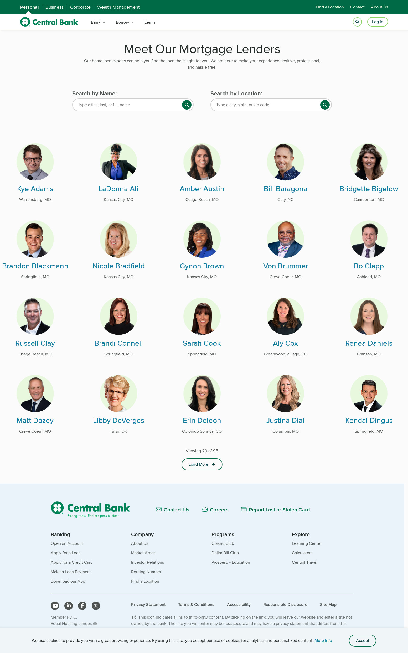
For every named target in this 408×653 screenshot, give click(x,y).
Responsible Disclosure (285, 605)
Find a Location (330, 7)
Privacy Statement (148, 605)
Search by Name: (94, 93)
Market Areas (143, 553)
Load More (198, 464)
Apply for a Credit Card (72, 562)
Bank (95, 22)
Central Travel (304, 562)
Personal (29, 7)
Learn (149, 22)
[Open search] (357, 22)
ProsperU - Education (230, 562)
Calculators (302, 553)
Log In (377, 22)
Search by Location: (236, 93)
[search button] (186, 105)
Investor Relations (147, 562)
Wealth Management (118, 7)
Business (54, 7)
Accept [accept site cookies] (362, 641)
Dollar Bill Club (225, 553)
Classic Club (222, 543)
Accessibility (239, 605)
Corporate (80, 7)
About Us (379, 7)
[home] (49, 22)
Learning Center (307, 543)
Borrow (122, 22)
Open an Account (67, 543)
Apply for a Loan (66, 553)
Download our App (68, 581)
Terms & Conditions (196, 605)
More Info (323, 641)
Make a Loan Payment (71, 572)
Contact (357, 7)
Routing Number (146, 572)
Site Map (328, 605)
